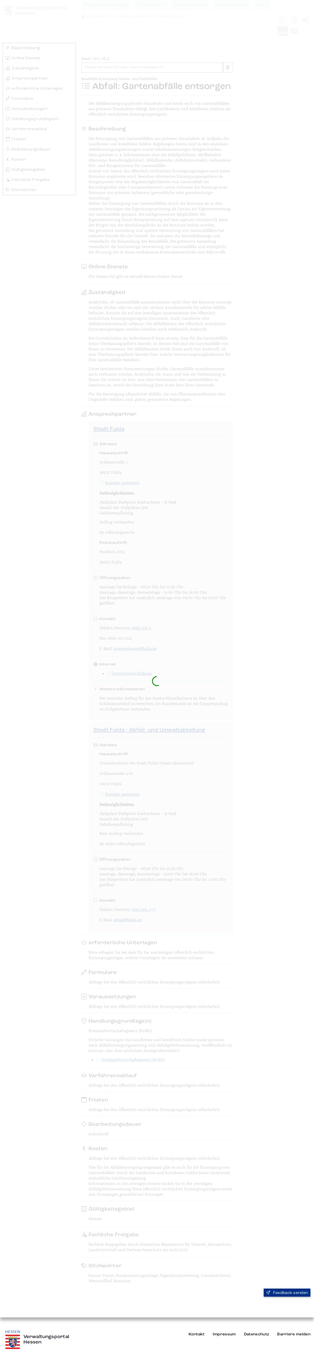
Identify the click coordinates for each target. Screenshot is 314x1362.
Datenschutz (256, 1334)
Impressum (224, 1334)
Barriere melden (293, 1334)
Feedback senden (287, 1293)
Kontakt (197, 1334)
